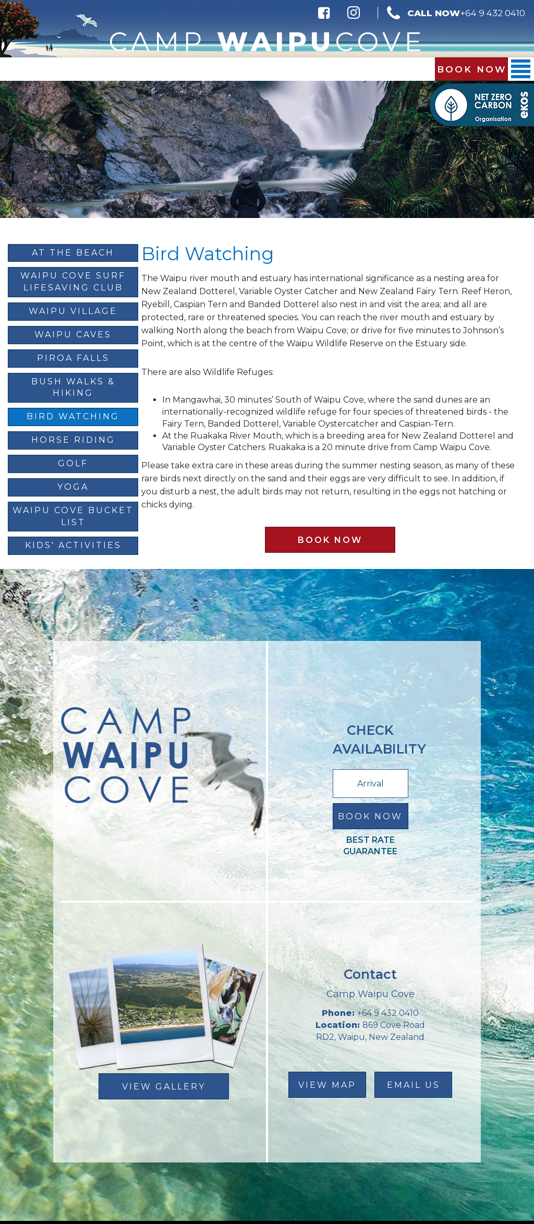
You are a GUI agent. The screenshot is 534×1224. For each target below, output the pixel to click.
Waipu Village (73, 311)
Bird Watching (73, 416)
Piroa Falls (73, 358)
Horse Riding (73, 440)
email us (413, 1085)
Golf (73, 463)
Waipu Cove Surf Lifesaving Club (73, 282)
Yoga (73, 487)
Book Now (471, 69)
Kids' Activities (73, 545)
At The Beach (73, 253)
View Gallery (163, 1087)
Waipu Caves (73, 335)
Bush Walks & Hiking (73, 387)
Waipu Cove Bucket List (73, 516)
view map (327, 1085)
